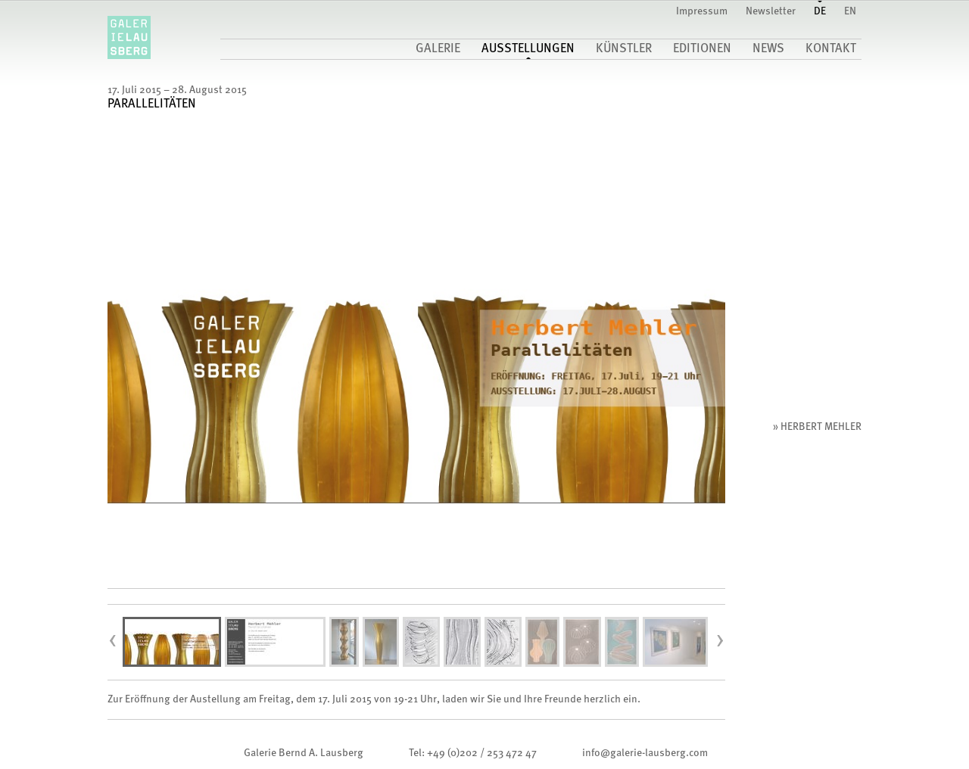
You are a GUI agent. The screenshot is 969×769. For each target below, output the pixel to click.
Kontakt (830, 49)
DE (820, 11)
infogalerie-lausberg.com (645, 753)
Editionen (702, 49)
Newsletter (771, 11)
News (768, 49)
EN (850, 11)
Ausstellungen (528, 49)
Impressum (702, 11)
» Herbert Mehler (817, 427)
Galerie (438, 49)
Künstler (624, 49)
